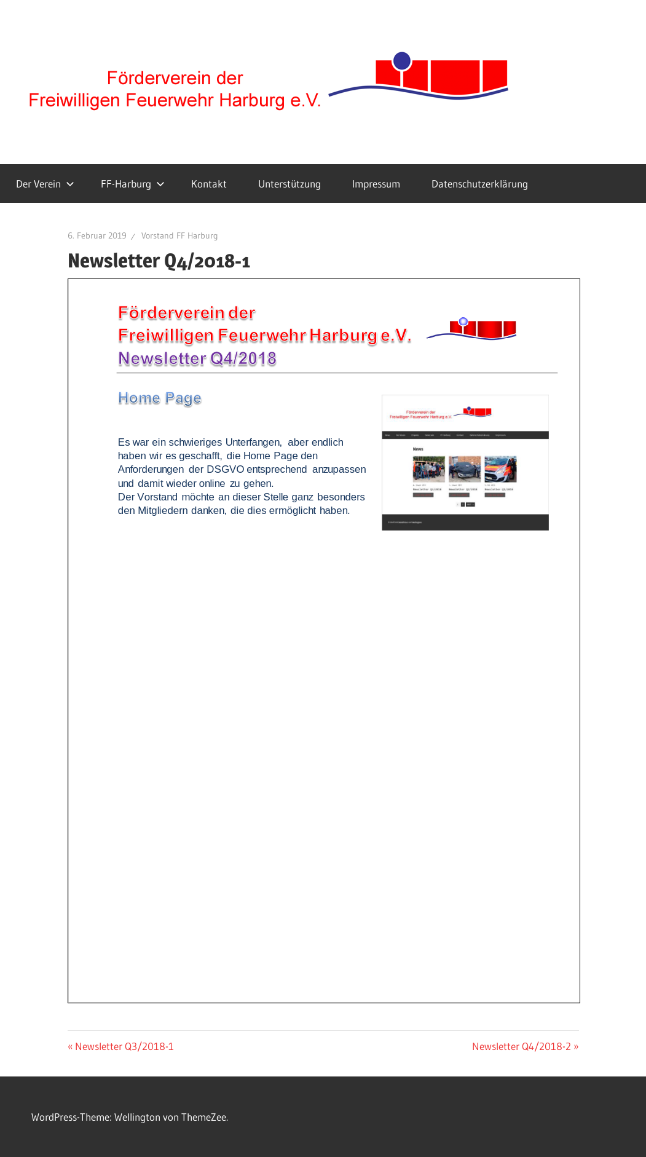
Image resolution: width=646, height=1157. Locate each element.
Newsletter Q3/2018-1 (124, 1046)
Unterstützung (289, 183)
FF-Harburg (133, 183)
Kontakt (209, 183)
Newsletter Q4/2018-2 (521, 1046)
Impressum (376, 183)
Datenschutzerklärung (479, 183)
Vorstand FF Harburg (179, 235)
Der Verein (45, 183)
